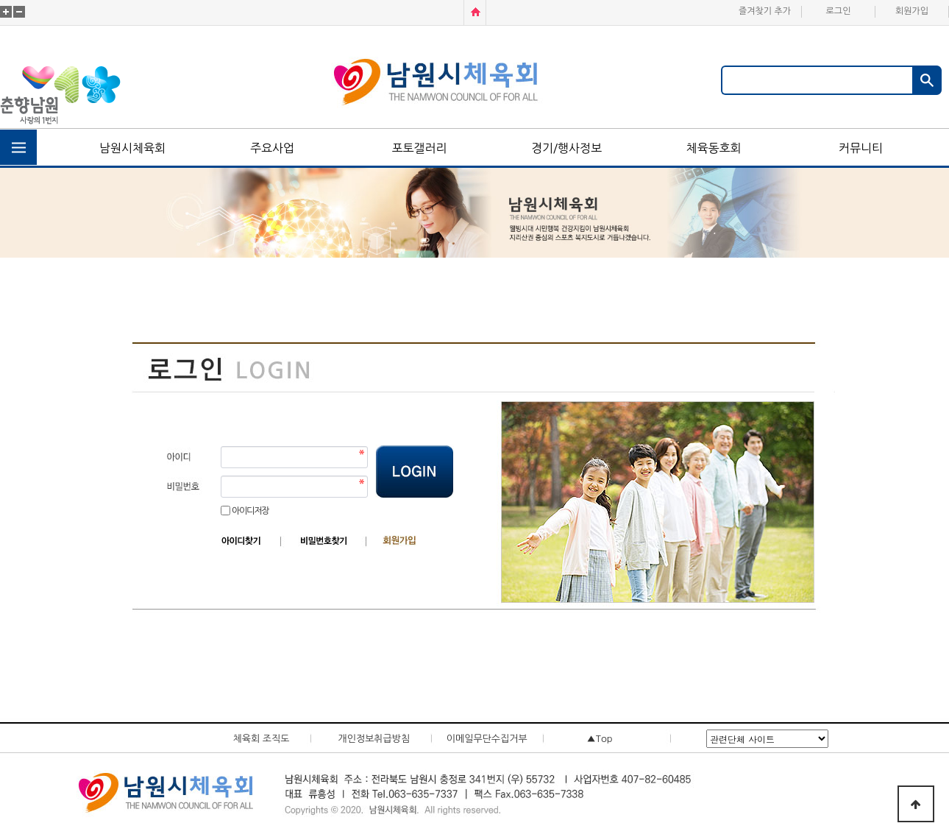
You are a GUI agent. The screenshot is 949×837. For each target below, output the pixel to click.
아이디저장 (250, 510)
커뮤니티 (861, 147)
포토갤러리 (419, 147)
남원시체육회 (132, 147)
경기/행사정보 (566, 147)
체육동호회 (713, 147)
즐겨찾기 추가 (765, 11)
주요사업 (272, 147)
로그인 (838, 11)
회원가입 (911, 11)
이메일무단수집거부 (487, 739)
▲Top (600, 739)
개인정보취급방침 (374, 739)
